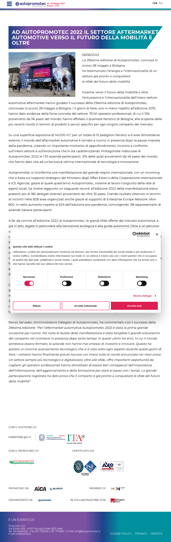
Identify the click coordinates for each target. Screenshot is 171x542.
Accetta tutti (134, 305)
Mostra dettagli (142, 295)
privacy (141, 533)
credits (156, 533)
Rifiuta (37, 305)
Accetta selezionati (85, 305)
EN (160, 3)
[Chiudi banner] (157, 234)
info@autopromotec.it (87, 531)
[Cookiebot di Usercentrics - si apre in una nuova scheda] (135, 234)
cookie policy (121, 533)
